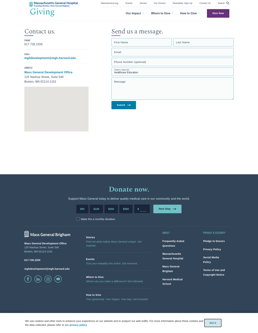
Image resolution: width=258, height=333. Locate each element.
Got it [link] (212, 323)
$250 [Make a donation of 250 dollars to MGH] (111, 209)
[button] (223, 3)
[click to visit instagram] (48, 279)
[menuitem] (109, 3)
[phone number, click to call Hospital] (49, 260)
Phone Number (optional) (130, 61)
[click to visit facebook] (28, 279)
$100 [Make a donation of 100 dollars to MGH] (96, 209)
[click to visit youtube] (58, 279)
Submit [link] (124, 105)
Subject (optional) (121, 70)
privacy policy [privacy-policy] (78, 325)
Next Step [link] (167, 208)
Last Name (183, 42)
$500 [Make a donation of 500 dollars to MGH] (126, 209)
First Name (121, 42)
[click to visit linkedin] (38, 279)
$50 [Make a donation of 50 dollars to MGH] (82, 209)
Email (117, 52)
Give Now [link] (218, 13)
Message (120, 81)
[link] (109, 2)
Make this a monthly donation (98, 219)
